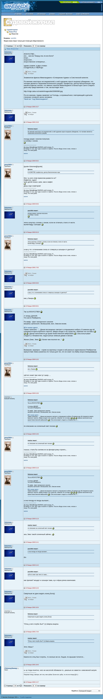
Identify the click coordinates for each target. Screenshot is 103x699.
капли (26, 153)
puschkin (13, 38)
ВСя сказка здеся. (31, 328)
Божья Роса (13, 32)
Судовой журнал (12, 29)
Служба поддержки (26, 697)
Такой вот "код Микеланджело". (36, 99)
